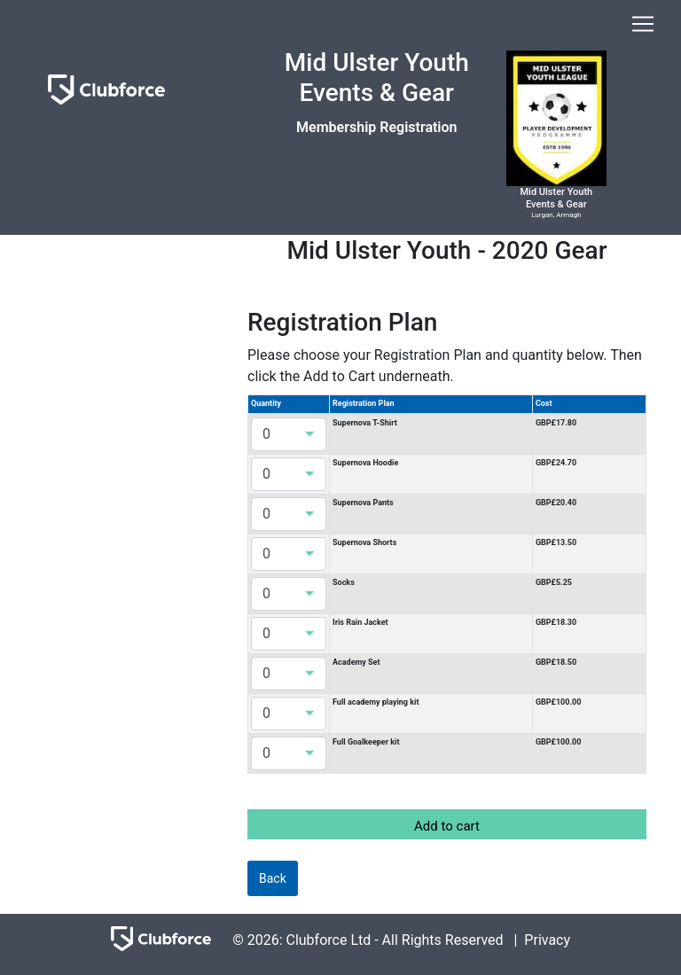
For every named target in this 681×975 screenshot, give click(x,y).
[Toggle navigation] (643, 24)
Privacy (547, 939)
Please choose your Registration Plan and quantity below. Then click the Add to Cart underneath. (444, 366)
